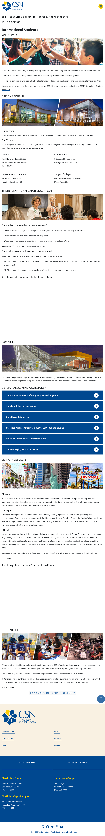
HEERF (57, 745)
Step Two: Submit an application (21, 406)
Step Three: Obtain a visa (17, 417)
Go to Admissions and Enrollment (52, 693)
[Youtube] (61, 827)
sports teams (47, 673)
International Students (53, 17)
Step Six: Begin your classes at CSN (22, 449)
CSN (4, 17)
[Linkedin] (43, 827)
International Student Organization (36, 679)
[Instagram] (57, 827)
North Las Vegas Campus (15, 796)
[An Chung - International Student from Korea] (52, 596)
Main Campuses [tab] (27, 763)
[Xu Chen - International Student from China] (52, 308)
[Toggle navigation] (100, 6)
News (57, 732)
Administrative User (69, 832)
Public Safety (56, 832)
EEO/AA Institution (42, 832)
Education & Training (23, 17)
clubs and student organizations (39, 665)
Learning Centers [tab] (78, 763)
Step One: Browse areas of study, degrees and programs (32, 395)
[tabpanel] (52, 795)
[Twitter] (52, 827)
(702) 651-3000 (60, 790)
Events (58, 738)
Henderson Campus (65, 778)
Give (4, 745)
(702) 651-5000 (8, 790)
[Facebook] (47, 827)
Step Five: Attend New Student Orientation (26, 439)
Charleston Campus (12, 778)
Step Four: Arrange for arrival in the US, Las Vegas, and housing (35, 428)
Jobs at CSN (8, 738)
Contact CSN (8, 732)
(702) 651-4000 (8, 808)
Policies (30, 832)
